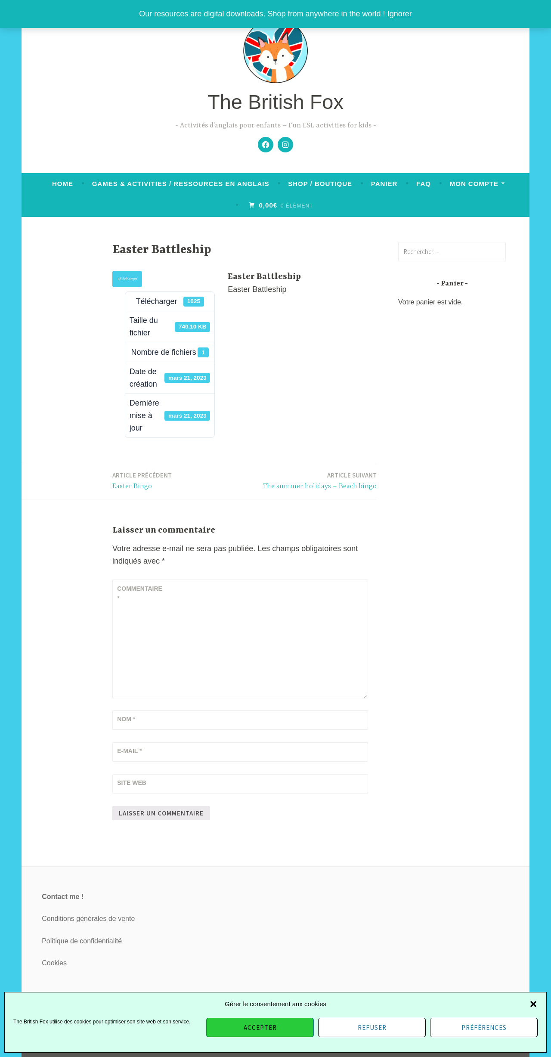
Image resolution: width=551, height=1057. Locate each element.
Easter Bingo (142, 480)
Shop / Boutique (320, 183)
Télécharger (127, 279)
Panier (384, 183)
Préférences (484, 1027)
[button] (533, 1004)
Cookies (54, 963)
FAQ (423, 183)
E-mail (129, 750)
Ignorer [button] (399, 13)
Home (62, 183)
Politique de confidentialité (82, 941)
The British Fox (275, 101)
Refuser (372, 1027)
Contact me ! (63, 896)
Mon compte (474, 183)
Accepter (260, 1027)
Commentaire (138, 593)
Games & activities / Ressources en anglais (180, 183)
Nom (126, 719)
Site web (131, 782)
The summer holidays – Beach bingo (320, 480)
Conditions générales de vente (88, 918)
